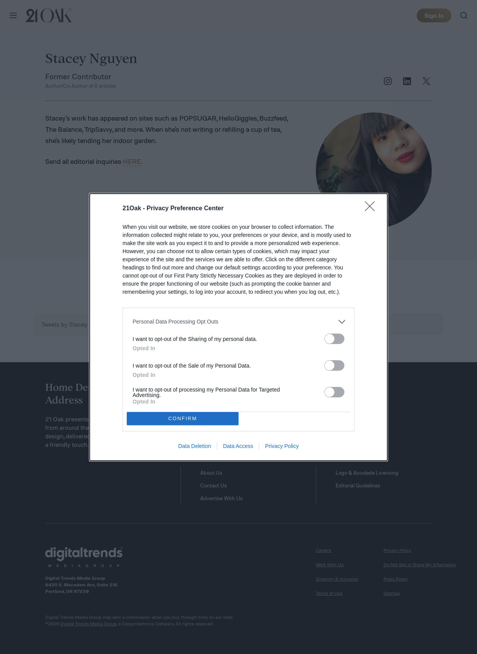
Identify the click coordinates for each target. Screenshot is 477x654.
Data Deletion (194, 446)
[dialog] (238, 327)
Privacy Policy (282, 446)
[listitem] (238, 322)
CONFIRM (182, 418)
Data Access (238, 446)
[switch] (334, 339)
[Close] (372, 208)
